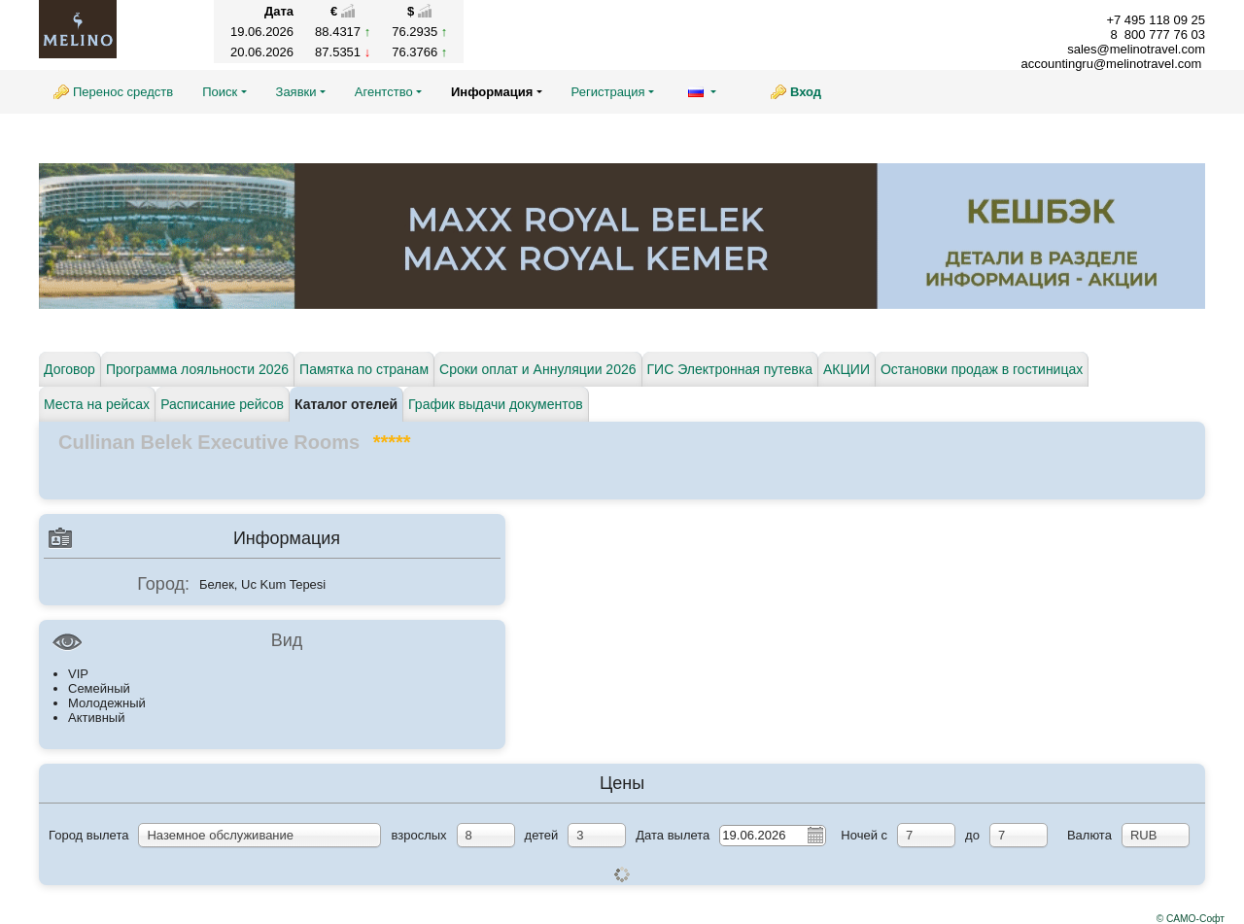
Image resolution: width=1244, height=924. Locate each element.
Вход (805, 92)
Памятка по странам (364, 369)
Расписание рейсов (222, 404)
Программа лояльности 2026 (197, 369)
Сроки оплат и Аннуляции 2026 (537, 369)
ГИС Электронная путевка (729, 369)
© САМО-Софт (1191, 918)
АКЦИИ (846, 369)
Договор (69, 369)
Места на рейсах (97, 404)
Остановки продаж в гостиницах (982, 369)
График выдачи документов (495, 404)
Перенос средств (123, 92)
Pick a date (814, 834)
